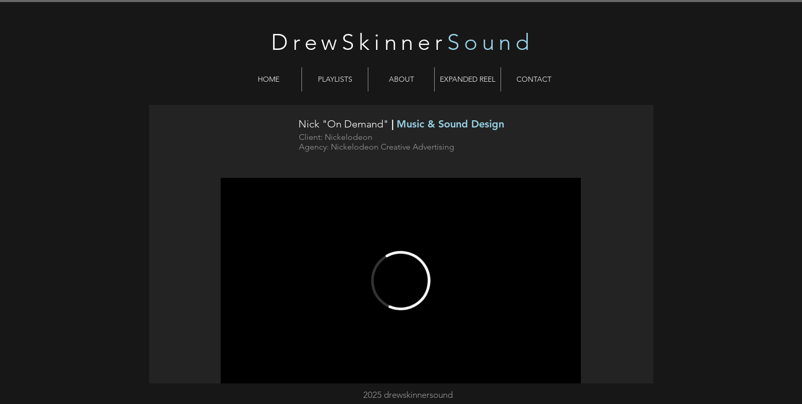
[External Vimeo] (401, 280)
